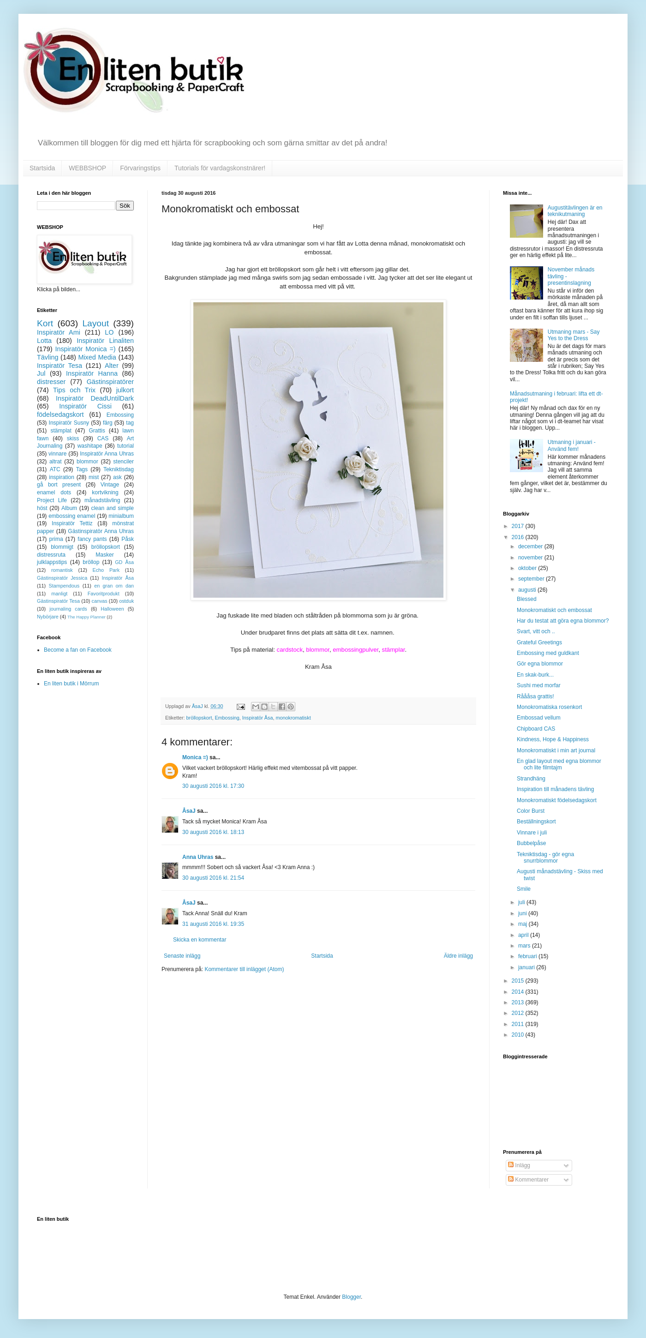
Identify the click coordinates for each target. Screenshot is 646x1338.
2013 (519, 1002)
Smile (524, 889)
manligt (59, 593)
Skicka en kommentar (199, 939)
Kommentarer (528, 1179)
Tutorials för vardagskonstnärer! (219, 168)
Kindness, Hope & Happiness (553, 739)
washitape (90, 446)
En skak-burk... (535, 675)
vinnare (57, 453)
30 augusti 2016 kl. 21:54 (213, 878)
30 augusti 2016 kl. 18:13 (213, 832)
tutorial (125, 446)
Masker (105, 555)
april (524, 935)
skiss (73, 438)
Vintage (110, 484)
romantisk (62, 570)
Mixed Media (97, 357)
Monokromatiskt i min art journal (556, 750)
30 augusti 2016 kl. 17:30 (213, 786)
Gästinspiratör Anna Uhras (101, 531)
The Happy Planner (86, 616)
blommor (87, 461)
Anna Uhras (197, 857)
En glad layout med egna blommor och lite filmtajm (559, 764)
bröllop (91, 562)
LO (109, 332)
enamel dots (54, 492)
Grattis (97, 430)
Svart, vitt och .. (536, 631)
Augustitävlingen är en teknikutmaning (575, 210)
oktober (528, 568)
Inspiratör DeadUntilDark (95, 398)
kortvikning (105, 492)
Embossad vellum (539, 717)
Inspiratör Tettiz (72, 523)
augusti (528, 590)
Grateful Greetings (539, 642)
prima (56, 539)
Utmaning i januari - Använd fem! (572, 445)
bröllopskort (199, 717)
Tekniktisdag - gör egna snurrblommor (545, 857)
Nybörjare (48, 616)
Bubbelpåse (531, 843)
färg (108, 423)
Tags (82, 469)
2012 (519, 1013)
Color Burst (530, 811)
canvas (99, 601)
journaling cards (68, 609)
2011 (519, 1024)
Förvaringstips (140, 168)
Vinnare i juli (532, 832)
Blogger (351, 1297)
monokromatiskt (293, 717)
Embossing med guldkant (548, 653)
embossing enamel (71, 516)
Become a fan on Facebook (78, 650)
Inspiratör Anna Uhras (107, 453)
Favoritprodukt (104, 593)
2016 (519, 537)
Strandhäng (531, 778)
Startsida (42, 168)
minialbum (121, 516)
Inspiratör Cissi (85, 406)
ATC (55, 469)
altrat (55, 461)
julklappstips (52, 562)
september (532, 579)
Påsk (127, 539)
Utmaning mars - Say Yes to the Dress (574, 335)
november (531, 557)
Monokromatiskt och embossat (554, 610)
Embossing (227, 717)
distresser (51, 381)
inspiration (61, 477)
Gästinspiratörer (110, 381)
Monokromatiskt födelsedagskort (557, 800)
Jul (41, 373)
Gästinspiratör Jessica (62, 578)
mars (525, 945)
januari (527, 967)
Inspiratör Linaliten (105, 340)
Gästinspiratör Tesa (58, 601)
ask (117, 477)
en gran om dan (114, 585)
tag (130, 423)
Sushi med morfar (539, 685)
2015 (519, 981)
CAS (103, 438)
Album (69, 508)
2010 (519, 1035)
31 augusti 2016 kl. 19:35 (213, 924)
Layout (95, 323)
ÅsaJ (189, 811)
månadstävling (102, 500)
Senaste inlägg (182, 956)
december (531, 546)
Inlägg (519, 1165)
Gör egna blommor (540, 663)
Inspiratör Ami (58, 332)
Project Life (52, 500)
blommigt (62, 547)
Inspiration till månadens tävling (555, 789)
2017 (519, 526)
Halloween (112, 609)
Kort (45, 323)
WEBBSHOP (87, 168)
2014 (519, 992)
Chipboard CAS (536, 729)
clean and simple (112, 508)
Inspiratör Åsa (257, 717)
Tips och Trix (74, 390)
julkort (125, 390)
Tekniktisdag (118, 469)
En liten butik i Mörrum (71, 683)
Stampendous (64, 585)
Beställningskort (536, 821)
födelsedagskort (60, 414)
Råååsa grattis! (535, 696)
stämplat (60, 430)
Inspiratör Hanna (92, 373)
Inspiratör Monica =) (85, 349)
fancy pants (92, 539)
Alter (112, 365)
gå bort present (59, 484)
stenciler (123, 461)
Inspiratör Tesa (59, 365)
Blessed (527, 599)
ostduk (126, 601)
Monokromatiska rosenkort (549, 707)
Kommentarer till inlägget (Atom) (244, 969)
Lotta (44, 340)
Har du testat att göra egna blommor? (563, 621)
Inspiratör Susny (69, 423)
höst (42, 508)
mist (94, 477)
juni (523, 913)
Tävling (47, 357)
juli (522, 902)
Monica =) (195, 757)
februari (528, 956)
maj (523, 924)
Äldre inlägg (458, 956)
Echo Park (106, 570)
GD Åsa (124, 562)
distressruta (51, 555)
